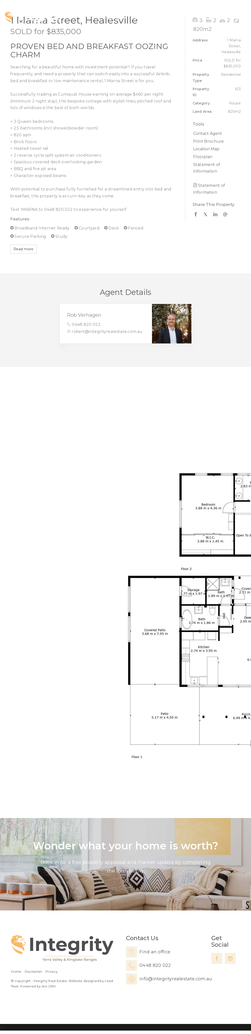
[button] (215, 141)
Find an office (154, 952)
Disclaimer (33, 971)
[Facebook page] (216, 958)
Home (112, 17)
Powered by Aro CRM (37, 986)
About (203, 17)
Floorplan (202, 156)
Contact (231, 17)
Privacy (52, 971)
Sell (155, 17)
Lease (177, 17)
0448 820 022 (86, 324)
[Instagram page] (230, 958)
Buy (135, 17)
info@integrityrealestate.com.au (175, 979)
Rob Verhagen (84, 315)
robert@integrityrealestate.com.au (107, 331)
